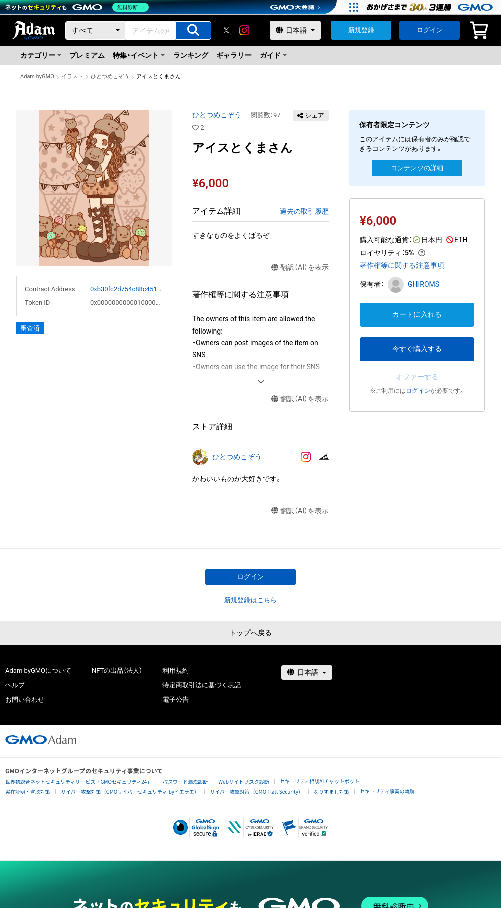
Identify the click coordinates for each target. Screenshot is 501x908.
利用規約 (175, 670)
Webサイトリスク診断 (243, 781)
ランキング (190, 55)
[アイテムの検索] (193, 30)
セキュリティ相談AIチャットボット (319, 781)
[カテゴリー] (95, 30)
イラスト (72, 76)
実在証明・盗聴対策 (27, 791)
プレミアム (87, 55)
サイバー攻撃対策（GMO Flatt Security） (256, 791)
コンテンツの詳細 (417, 168)
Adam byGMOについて (38, 670)
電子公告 (175, 699)
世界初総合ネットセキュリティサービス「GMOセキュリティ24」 (78, 781)
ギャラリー (234, 55)
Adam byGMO (37, 76)
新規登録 (361, 30)
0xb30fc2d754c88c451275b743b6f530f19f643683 (126, 289)
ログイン (429, 30)
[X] (226, 30)
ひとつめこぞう (110, 76)
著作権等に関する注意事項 (402, 265)
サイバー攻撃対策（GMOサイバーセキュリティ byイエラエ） (130, 791)
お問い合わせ (24, 699)
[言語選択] (295, 30)
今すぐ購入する (417, 349)
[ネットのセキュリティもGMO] (77, 7)
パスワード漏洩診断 (185, 781)
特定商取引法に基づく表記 (201, 685)
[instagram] (244, 30)
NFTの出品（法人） (117, 670)
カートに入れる (417, 314)
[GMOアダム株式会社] (40, 739)
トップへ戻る (250, 633)
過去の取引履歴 (304, 211)
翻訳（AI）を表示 (300, 267)
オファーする (417, 377)
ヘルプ (15, 685)
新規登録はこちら (250, 600)
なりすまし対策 (331, 791)
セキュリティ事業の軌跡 (387, 791)
